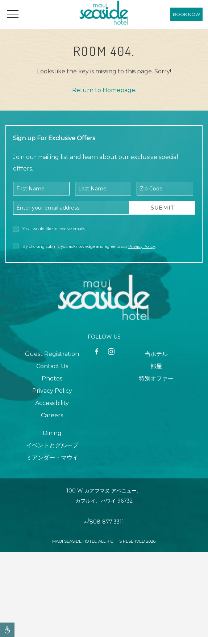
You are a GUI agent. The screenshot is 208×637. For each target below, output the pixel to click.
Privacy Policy (141, 246)
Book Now (186, 14)
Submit (162, 208)
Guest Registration (52, 353)
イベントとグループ (52, 445)
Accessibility (52, 403)
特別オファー (156, 378)
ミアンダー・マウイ (52, 457)
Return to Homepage (103, 90)
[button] (12, 14)
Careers (52, 415)
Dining (52, 433)
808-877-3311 (107, 521)
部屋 (156, 366)
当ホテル (156, 353)
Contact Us (52, 366)
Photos (52, 378)
